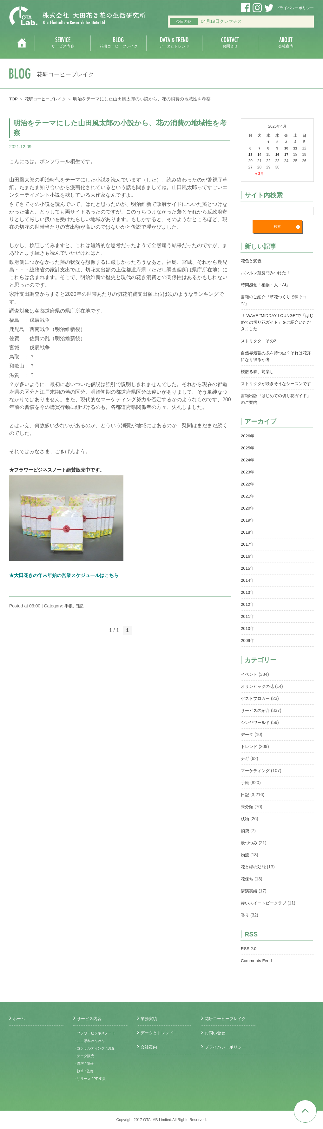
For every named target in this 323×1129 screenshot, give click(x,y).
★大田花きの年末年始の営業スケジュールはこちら (67, 575)
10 (286, 148)
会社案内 (149, 1047)
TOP (13, 98)
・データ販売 (84, 1056)
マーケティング (256, 777)
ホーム (19, 1018)
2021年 (248, 502)
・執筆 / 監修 (84, 1071)
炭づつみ (250, 849)
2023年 (248, 478)
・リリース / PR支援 (91, 1078)
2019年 (248, 527)
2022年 (248, 490)
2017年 (248, 551)
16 (277, 154)
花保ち (247, 885)
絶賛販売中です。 (90, 470)
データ (247, 741)
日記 (80, 605)
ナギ (245, 765)
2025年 (248, 454)
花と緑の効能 (254, 873)
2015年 (248, 575)
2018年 (248, 539)
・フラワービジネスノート (96, 1033)
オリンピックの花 (258, 693)
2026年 (248, 442)
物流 (245, 861)
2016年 (248, 563)
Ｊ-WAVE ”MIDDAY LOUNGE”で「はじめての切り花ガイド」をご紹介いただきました (277, 322)
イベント (250, 681)
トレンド (250, 753)
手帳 (68, 605)
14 (259, 154)
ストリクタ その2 (260, 341)
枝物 (245, 825)
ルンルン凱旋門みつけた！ (267, 273)
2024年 (248, 466)
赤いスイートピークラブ (265, 909)
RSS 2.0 (249, 955)
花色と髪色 (252, 260)
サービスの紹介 (256, 717)
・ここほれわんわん (90, 1040)
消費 (245, 837)
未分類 (247, 813)
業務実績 (149, 1018)
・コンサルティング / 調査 (95, 1048)
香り (245, 921)
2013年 (248, 599)
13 (250, 154)
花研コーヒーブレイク (47, 98)
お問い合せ (216, 1032)
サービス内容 (90, 1018)
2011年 (248, 623)
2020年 (248, 514)
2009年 (248, 647)
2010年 (248, 635)
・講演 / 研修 (84, 1063)
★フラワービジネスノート (39, 470)
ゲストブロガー (256, 705)
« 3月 (259, 173)
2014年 (248, 587)
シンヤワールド (256, 729)
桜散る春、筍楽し (258, 371)
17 (286, 154)
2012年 (248, 611)
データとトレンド (158, 1032)
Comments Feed (257, 967)
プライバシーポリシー (295, 8)
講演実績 (250, 897)
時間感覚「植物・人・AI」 (267, 285)
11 (295, 148)
